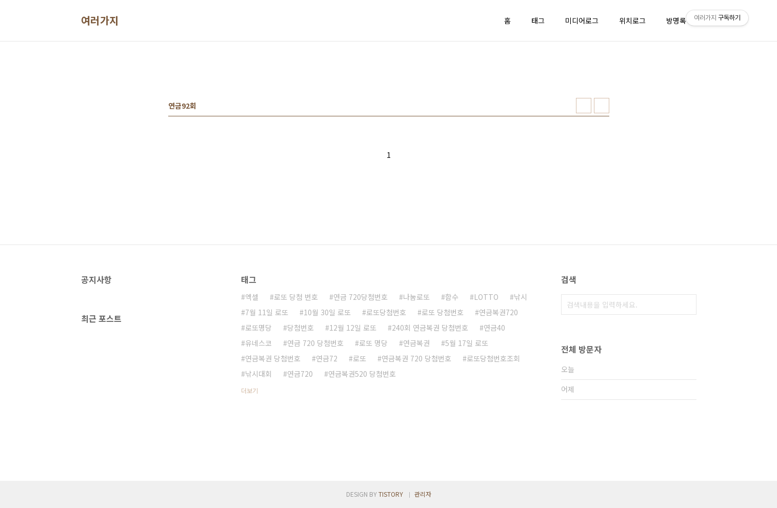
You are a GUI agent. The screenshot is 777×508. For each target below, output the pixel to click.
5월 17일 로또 (466, 343)
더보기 (249, 390)
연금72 (326, 358)
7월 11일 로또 (266, 312)
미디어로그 (582, 20)
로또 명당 (373, 343)
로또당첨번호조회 (493, 358)
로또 (359, 358)
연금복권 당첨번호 (273, 358)
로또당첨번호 (386, 312)
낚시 (520, 297)
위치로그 (632, 20)
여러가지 (100, 20)
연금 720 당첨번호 (315, 343)
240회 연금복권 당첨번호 (430, 327)
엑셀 (251, 297)
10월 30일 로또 (327, 312)
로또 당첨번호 (443, 312)
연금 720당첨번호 (360, 297)
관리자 (422, 494)
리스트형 (601, 105)
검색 (686, 304)
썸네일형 (583, 105)
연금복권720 (498, 312)
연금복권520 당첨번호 (362, 374)
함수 (452, 297)
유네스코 (258, 343)
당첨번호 (300, 327)
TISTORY (390, 494)
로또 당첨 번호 (296, 297)
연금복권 (416, 343)
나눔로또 (416, 297)
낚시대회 (258, 374)
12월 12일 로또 (352, 327)
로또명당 (258, 327)
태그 (538, 20)
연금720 (300, 374)
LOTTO (486, 297)
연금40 (494, 327)
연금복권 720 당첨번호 (416, 358)
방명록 (676, 20)
